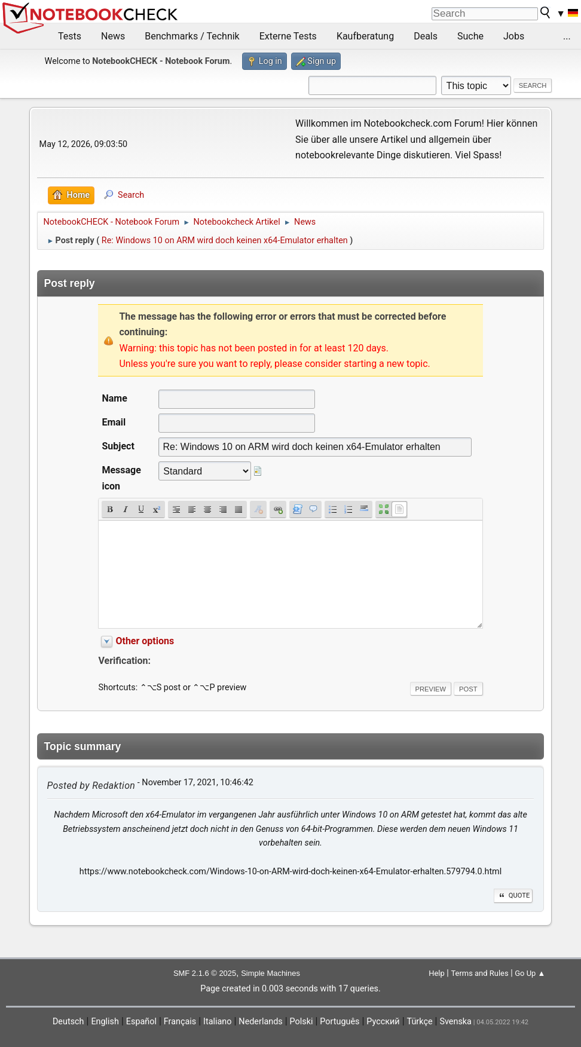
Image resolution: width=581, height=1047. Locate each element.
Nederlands (260, 1022)
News (113, 36)
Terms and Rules (479, 973)
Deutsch (68, 1022)
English (105, 1022)
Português (339, 1022)
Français (180, 1022)
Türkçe (420, 1022)
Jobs (513, 36)
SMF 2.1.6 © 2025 (204, 973)
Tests (69, 36)
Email (114, 422)
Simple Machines (270, 973)
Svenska (455, 1022)
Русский (382, 1022)
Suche (470, 36)
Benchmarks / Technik (192, 36)
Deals (426, 36)
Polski (301, 1022)
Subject (118, 446)
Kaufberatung (365, 36)
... (567, 36)
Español (141, 1022)
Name (114, 398)
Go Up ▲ (530, 973)
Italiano (217, 1022)
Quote (513, 895)
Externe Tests (288, 36)
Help (437, 973)
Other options (144, 641)
